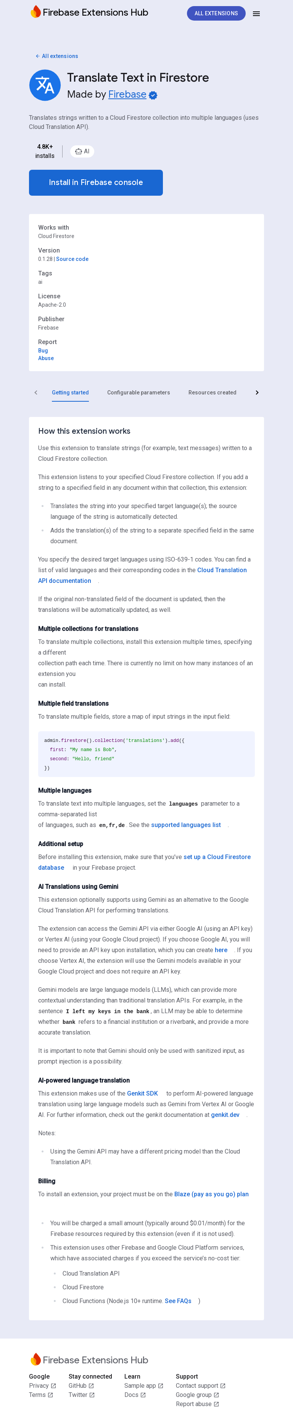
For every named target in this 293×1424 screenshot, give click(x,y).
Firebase (127, 94)
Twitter (82, 1395)
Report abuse (197, 1404)
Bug (43, 351)
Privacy (42, 1385)
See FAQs (178, 1301)
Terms (41, 1395)
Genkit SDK (142, 1093)
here (221, 950)
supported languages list (186, 825)
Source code (72, 259)
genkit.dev (225, 1114)
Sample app (144, 1385)
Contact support (201, 1385)
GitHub (81, 1385)
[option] (82, 151)
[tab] (70, 392)
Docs (135, 1395)
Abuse (46, 358)
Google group (197, 1395)
